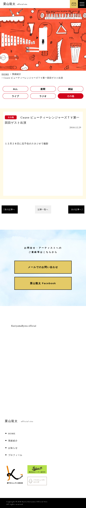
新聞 (42, 89)
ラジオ (43, 96)
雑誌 (70, 89)
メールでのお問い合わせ (43, 267)
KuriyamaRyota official (23, 326)
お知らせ (11, 448)
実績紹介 (11, 440)
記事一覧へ (43, 209)
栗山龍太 (15, 3)
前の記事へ (10, 209)
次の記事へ (76, 209)
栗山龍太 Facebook (43, 283)
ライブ (15, 96)
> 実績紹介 (15, 74)
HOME (5, 74)
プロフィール (13, 455)
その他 (70, 96)
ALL (15, 89)
